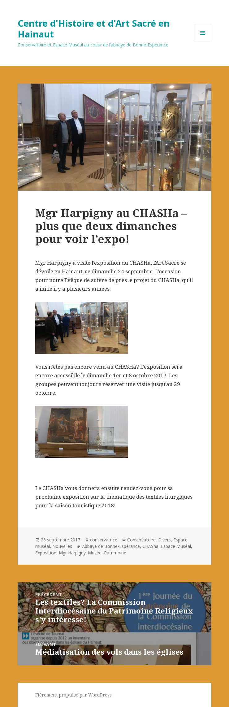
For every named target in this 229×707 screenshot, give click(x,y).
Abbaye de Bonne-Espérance (111, 546)
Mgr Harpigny (72, 553)
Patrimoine (115, 553)
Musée (95, 553)
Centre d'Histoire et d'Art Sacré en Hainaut (94, 28)
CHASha (150, 546)
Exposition (45, 553)
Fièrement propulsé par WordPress (73, 695)
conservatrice (103, 540)
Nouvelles (62, 546)
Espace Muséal (176, 546)
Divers (164, 540)
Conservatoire (141, 540)
